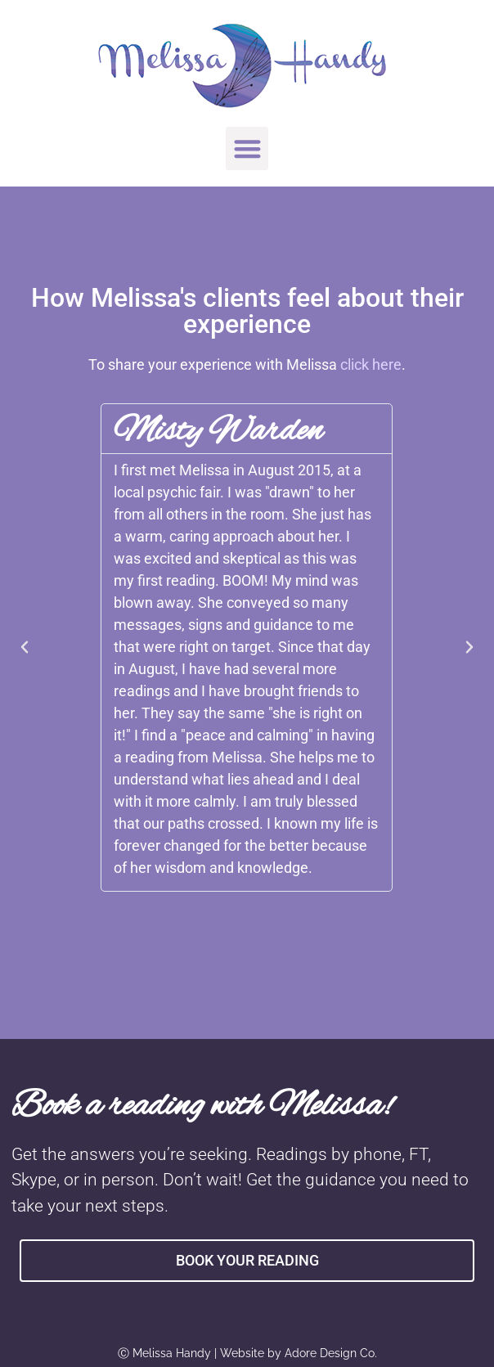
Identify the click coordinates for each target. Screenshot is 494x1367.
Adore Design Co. (331, 1353)
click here (371, 364)
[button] (247, 148)
